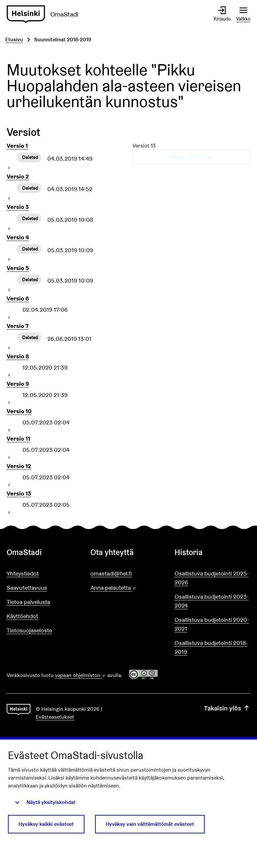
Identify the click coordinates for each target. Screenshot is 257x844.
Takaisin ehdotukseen (191, 157)
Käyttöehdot (22, 616)
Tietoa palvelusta (28, 602)
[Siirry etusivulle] (45, 14)
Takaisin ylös (227, 708)
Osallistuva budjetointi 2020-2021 (212, 624)
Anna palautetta (128, 588)
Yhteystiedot (23, 573)
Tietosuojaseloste (29, 630)
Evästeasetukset (55, 716)
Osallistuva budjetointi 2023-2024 (212, 601)
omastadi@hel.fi (111, 573)
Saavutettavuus (27, 587)
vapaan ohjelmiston (80, 675)
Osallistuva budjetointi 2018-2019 (211, 647)
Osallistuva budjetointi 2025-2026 (212, 578)
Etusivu (14, 39)
